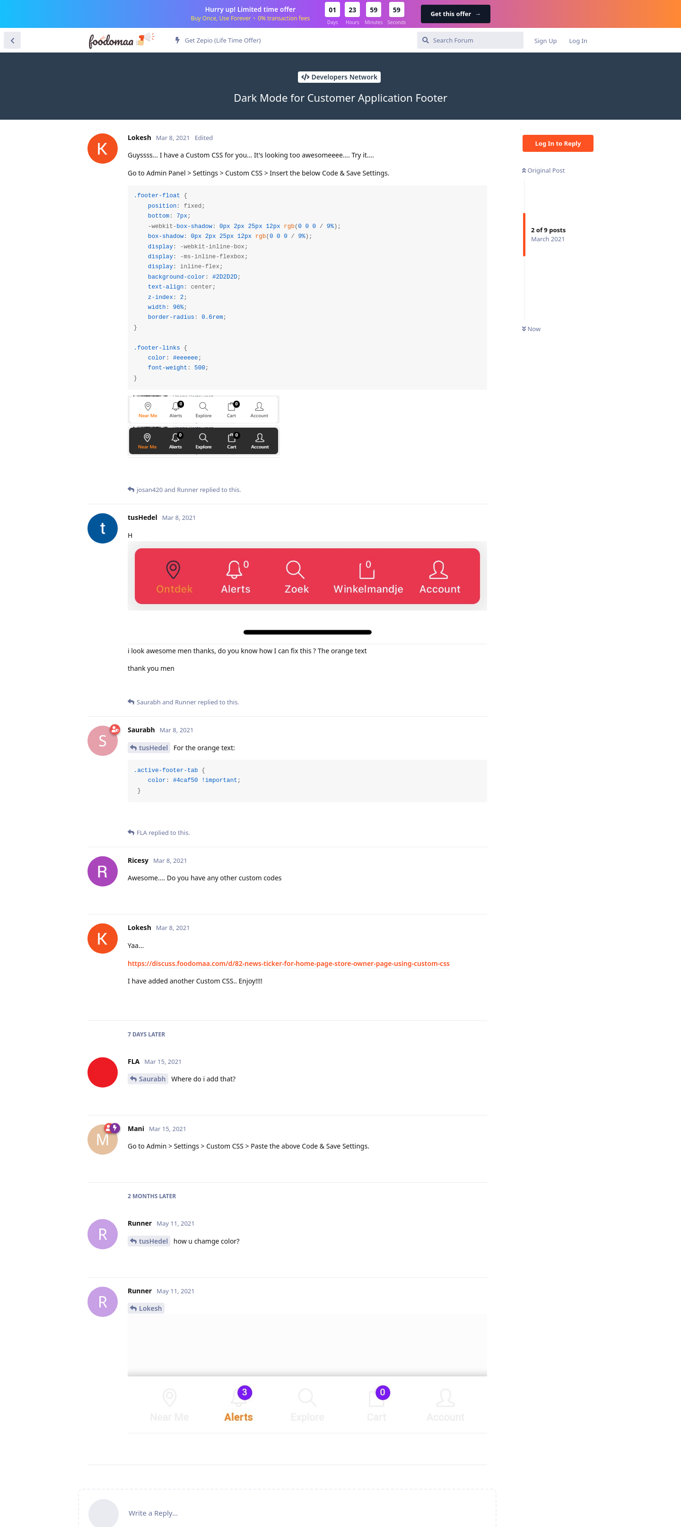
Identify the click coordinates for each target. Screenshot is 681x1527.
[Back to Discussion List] (12, 40)
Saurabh (152, 1078)
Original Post (543, 170)
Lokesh (150, 1308)
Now (531, 329)
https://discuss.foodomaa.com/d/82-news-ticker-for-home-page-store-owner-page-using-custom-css (289, 963)
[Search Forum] (470, 40)
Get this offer (455, 13)
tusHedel (153, 747)
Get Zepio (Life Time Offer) (218, 40)
